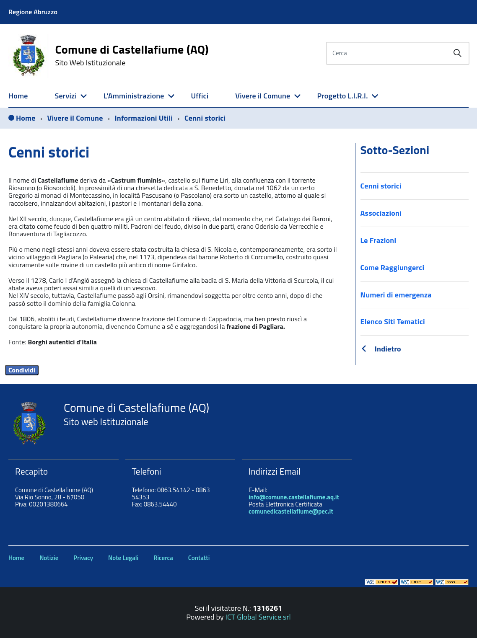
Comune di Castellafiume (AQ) (131, 55)
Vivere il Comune (262, 95)
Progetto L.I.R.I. (342, 95)
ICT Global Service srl (258, 617)
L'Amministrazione (134, 95)
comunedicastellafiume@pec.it (291, 511)
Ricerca (163, 558)
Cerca (339, 53)
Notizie (48, 558)
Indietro (388, 348)
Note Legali (123, 558)
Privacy (83, 558)
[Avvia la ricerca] (457, 53)
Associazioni (381, 213)
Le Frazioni (378, 240)
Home (18, 95)
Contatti (199, 558)
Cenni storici (381, 185)
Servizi (66, 95)
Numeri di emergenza (396, 294)
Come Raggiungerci (392, 267)
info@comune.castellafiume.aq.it (294, 497)
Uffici (199, 95)
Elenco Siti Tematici (392, 321)
